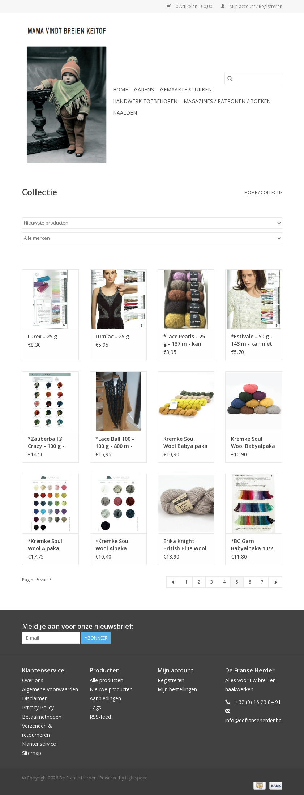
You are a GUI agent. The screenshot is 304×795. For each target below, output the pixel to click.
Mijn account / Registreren (251, 6)
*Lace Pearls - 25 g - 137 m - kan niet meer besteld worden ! (185, 340)
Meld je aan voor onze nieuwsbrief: (77, 626)
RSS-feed (100, 716)
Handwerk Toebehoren (145, 101)
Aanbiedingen (105, 698)
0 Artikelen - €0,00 (190, 6)
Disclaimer (34, 698)
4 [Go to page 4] (224, 582)
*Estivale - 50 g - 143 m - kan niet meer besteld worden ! (252, 340)
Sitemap (31, 752)
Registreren (171, 680)
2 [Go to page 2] (199, 582)
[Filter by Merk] (152, 238)
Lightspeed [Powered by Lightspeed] (136, 778)
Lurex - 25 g (42, 336)
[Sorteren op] (152, 223)
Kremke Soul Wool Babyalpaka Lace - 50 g (185, 442)
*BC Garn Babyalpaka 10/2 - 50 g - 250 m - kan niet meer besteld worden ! (252, 545)
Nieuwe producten (111, 689)
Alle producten (106, 680)
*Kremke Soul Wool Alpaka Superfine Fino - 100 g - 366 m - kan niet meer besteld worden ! (49, 545)
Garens (144, 89)
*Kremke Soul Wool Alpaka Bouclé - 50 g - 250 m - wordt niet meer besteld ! (117, 545)
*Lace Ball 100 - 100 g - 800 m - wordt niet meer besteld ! (116, 442)
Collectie (271, 192)
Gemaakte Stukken (186, 89)
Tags (95, 707)
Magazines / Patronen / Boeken (227, 101)
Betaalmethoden (41, 716)
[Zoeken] (253, 78)
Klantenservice (39, 743)
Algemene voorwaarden (50, 689)
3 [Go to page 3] (211, 582)
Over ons (32, 680)
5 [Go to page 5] (237, 582)
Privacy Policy (38, 707)
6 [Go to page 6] (249, 582)
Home (120, 89)
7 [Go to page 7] (262, 582)
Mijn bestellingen (177, 689)
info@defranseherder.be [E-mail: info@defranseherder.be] (253, 720)
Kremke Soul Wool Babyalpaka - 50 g (253, 442)
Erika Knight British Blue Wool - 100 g (184, 545)
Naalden (125, 112)
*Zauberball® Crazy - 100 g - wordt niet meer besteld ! (48, 442)
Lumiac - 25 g (112, 336)
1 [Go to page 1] (186, 582)
